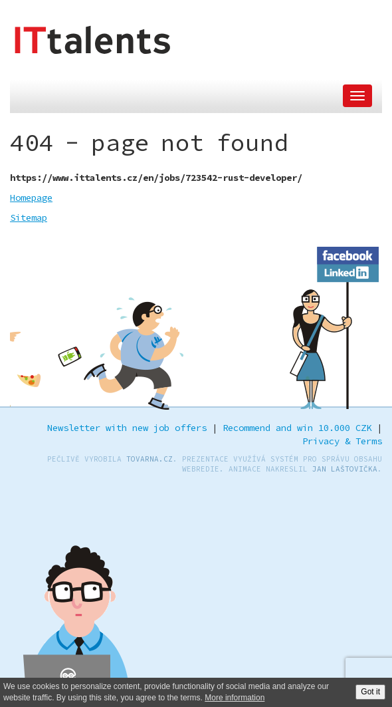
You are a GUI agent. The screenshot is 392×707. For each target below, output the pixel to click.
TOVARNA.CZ (149, 459)
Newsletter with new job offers (127, 428)
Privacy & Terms (342, 441)
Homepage (31, 198)
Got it (370, 691)
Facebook (348, 253)
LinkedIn (348, 271)
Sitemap (28, 217)
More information (234, 697)
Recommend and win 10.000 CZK (297, 428)
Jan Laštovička (344, 469)
